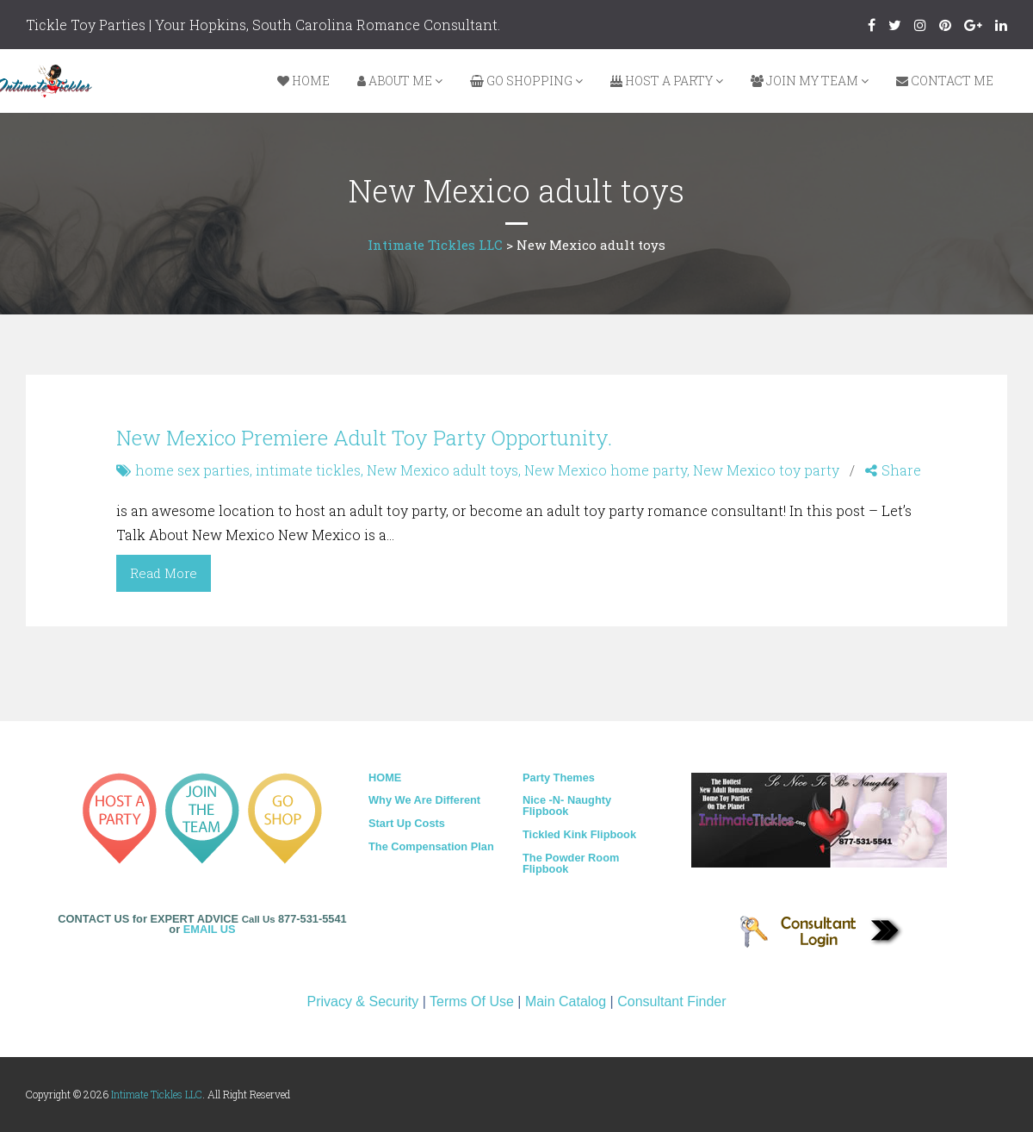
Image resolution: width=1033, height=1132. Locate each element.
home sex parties (192, 470)
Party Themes (559, 777)
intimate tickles (308, 470)
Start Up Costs (406, 823)
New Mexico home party (605, 470)
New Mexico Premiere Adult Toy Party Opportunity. (364, 437)
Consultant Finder (671, 1001)
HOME (384, 777)
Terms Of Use (472, 1001)
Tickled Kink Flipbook (579, 834)
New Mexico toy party (766, 470)
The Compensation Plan (431, 846)
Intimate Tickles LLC (156, 1094)
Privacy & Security (362, 1001)
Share (893, 470)
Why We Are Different (424, 799)
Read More (163, 573)
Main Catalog (565, 1001)
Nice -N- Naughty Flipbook (567, 805)
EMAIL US (209, 929)
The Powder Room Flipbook (571, 863)
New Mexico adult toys (442, 470)
